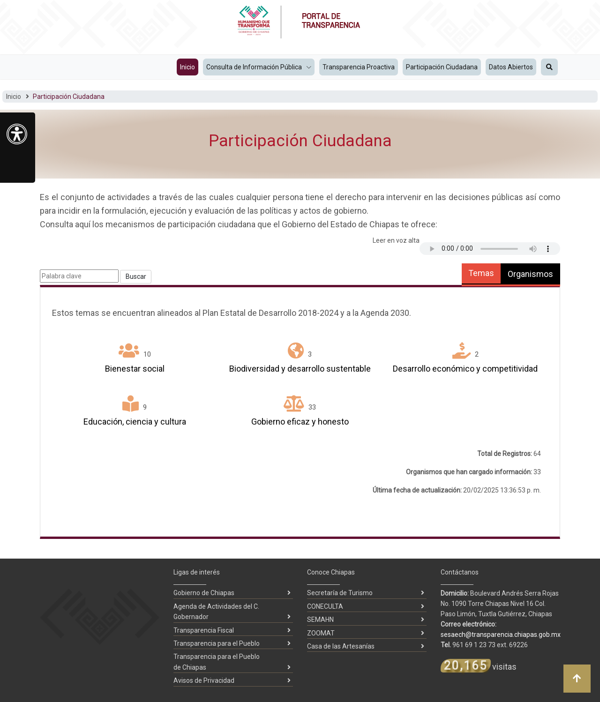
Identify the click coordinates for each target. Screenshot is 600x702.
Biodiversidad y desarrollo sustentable (300, 368)
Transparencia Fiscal (203, 630)
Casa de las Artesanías (341, 646)
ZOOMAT (321, 633)
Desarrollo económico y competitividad (465, 368)
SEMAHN (320, 619)
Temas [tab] (481, 273)
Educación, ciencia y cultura (134, 421)
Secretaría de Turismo (340, 593)
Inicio (187, 67)
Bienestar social (135, 368)
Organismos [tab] (530, 274)
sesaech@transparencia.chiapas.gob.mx (501, 634)
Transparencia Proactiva (358, 67)
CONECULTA (325, 606)
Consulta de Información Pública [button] (254, 67)
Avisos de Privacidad (203, 680)
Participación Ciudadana (442, 67)
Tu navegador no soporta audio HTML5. (490, 248)
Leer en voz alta (396, 240)
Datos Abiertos (511, 67)
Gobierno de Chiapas (203, 593)
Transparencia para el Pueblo (216, 643)
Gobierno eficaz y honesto (300, 421)
